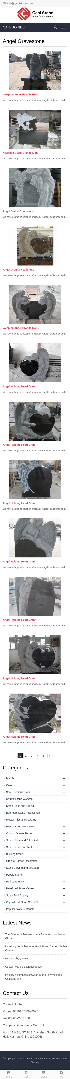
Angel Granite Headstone (18, 269)
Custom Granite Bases (19, 833)
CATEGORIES (14, 27)
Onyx (9, 785)
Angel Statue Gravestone (18, 211)
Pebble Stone (14, 874)
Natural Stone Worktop (19, 798)
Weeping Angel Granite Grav (20, 94)
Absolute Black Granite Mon (20, 152)
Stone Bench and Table (19, 847)
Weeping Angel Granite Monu (21, 328)
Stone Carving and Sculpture (23, 867)
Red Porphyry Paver (17, 958)
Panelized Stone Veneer (20, 888)
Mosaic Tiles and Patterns (21, 819)
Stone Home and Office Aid (22, 840)
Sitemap (35, 1062)
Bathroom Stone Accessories (23, 812)
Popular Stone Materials (20, 909)
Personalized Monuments (21, 826)
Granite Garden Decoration (22, 860)
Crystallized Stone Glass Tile (22, 902)
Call (26, 1074)
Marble (10, 778)
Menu (44, 1074)
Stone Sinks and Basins (20, 805)
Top (61, 1074)
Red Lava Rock (15, 881)
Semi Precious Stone (18, 792)
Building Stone (14, 854)
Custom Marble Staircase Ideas (23, 966)
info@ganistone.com (20, 3)
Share (9, 1074)
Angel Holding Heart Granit (19, 386)
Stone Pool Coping (17, 895)
